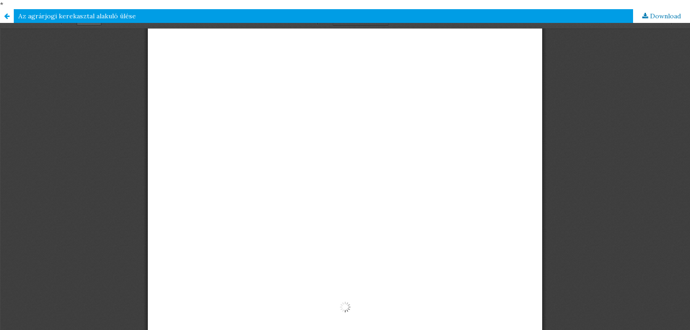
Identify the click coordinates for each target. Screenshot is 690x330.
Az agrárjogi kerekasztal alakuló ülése (77, 16)
